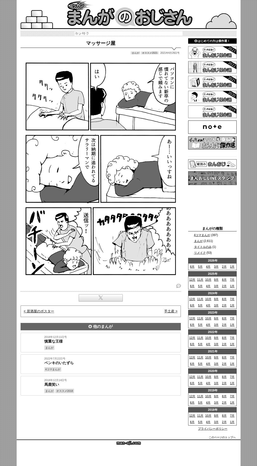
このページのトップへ (222, 437)
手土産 (169, 311)
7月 (232, 279)
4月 (208, 266)
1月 (232, 266)
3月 (216, 266)
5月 (200, 266)
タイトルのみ (203, 247)
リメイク (200, 252)
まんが (198, 241)
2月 (224, 266)
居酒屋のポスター (40, 311)
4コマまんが (202, 235)
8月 (224, 279)
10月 (208, 279)
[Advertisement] (101, 412)
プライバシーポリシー (212, 428)
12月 (192, 279)
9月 (216, 279)
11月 (200, 279)
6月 (192, 266)
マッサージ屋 (100, 43)
